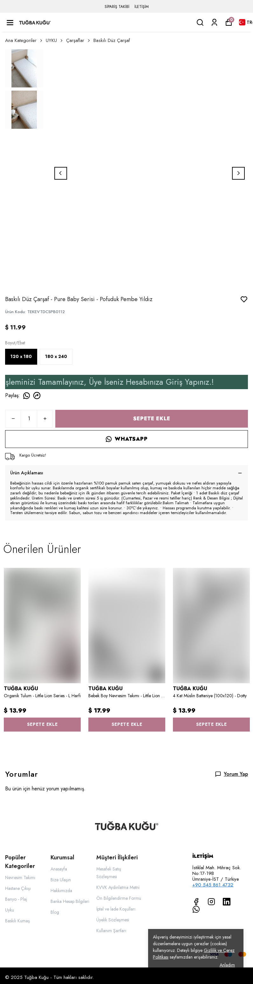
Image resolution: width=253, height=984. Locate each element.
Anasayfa (59, 869)
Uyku (9, 910)
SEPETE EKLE (151, 418)
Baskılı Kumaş (17, 921)
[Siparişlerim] (214, 22)
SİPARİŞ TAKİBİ (117, 7)
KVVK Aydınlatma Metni (118, 887)
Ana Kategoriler (24, 40)
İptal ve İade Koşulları (115, 909)
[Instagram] (211, 901)
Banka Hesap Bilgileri (70, 901)
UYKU (55, 40)
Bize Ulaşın (61, 880)
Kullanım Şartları (111, 930)
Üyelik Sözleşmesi (112, 920)
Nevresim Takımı (20, 877)
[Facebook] (196, 901)
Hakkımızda (61, 890)
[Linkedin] (226, 901)
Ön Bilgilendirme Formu (118, 898)
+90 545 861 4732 (212, 884)
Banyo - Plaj (16, 899)
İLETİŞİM (141, 7)
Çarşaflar (78, 40)
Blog (55, 912)
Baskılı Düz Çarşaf (111, 40)
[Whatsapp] (196, 909)
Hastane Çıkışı (18, 888)
